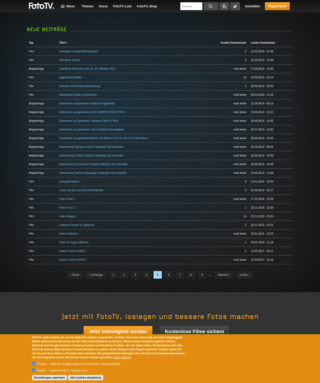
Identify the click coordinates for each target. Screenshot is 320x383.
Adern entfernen (68, 233)
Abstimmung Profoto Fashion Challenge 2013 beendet (91, 155)
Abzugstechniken (69, 181)
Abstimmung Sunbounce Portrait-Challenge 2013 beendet (93, 164)
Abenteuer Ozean (69, 60)
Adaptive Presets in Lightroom (77, 225)
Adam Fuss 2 (67, 207)
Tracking (42, 364)
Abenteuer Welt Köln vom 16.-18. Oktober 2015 (87, 68)
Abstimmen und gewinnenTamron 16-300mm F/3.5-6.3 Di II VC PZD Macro (103, 138)
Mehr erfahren (122, 357)
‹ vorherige (96, 274)
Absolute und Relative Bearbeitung (79, 86)
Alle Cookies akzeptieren (85, 377)
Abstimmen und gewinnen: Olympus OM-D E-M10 (88, 120)
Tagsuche (235, 6)
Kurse (103, 6)
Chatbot (41, 370)
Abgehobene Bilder (70, 77)
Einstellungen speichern (49, 377)
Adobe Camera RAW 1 (72, 251)
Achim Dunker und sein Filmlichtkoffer (81, 190)
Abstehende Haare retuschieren (78, 94)
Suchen (211, 6)
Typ (31, 42)
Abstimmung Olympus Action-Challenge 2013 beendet (91, 146)
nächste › (224, 274)
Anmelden (252, 6)
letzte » (245, 274)
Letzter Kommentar (263, 42)
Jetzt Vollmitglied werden (118, 331)
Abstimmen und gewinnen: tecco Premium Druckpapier (91, 129)
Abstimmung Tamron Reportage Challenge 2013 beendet (92, 172)
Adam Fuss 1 (67, 199)
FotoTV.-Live (122, 6)
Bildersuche (224, 6)
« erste (74, 274)
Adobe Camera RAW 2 (72, 259)
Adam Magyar (67, 216)
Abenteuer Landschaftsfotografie (78, 51)
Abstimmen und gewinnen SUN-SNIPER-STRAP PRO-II (92, 112)
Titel (63, 42)
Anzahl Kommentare (233, 42)
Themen (88, 6)
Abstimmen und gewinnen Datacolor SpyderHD (87, 103)
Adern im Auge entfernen (74, 242)
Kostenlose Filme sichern (194, 331)
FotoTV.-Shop (147, 6)
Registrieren (277, 6)
